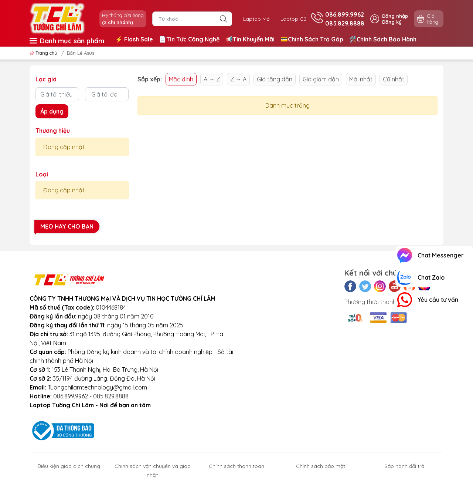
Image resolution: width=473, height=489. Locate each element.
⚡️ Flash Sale (134, 39)
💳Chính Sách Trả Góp (311, 39)
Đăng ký (392, 22)
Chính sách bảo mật (320, 466)
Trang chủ (44, 53)
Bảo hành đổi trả (404, 466)
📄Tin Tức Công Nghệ (189, 39)
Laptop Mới (254, 19)
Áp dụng (52, 111)
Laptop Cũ (293, 19)
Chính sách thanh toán (236, 466)
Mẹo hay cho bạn (66, 226)
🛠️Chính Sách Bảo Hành (382, 39)
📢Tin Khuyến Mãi (250, 39)
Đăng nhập (395, 16)
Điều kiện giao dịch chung (68, 466)
